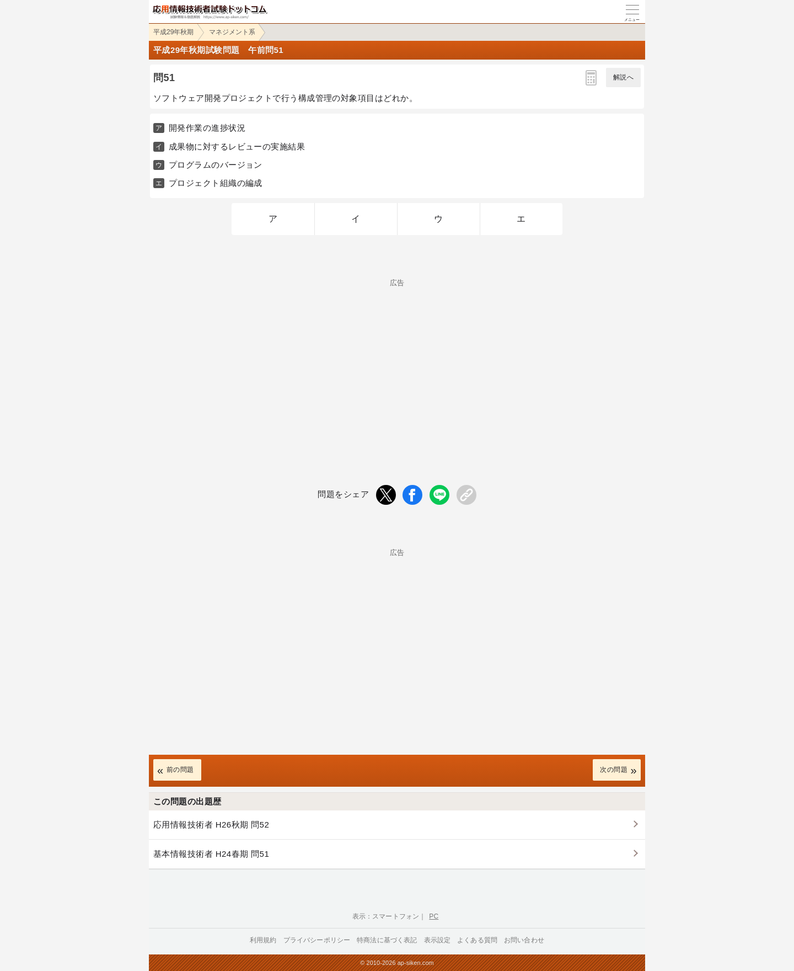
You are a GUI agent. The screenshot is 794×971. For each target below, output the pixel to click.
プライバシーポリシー (317, 940)
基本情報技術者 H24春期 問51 (211, 853)
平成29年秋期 (173, 32)
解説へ (623, 77)
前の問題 (180, 769)
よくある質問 (477, 940)
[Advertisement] (397, 363)
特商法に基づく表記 (387, 940)
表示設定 (437, 940)
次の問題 (613, 769)
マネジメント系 (232, 32)
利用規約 (263, 940)
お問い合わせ (524, 940)
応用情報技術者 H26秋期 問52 (211, 824)
